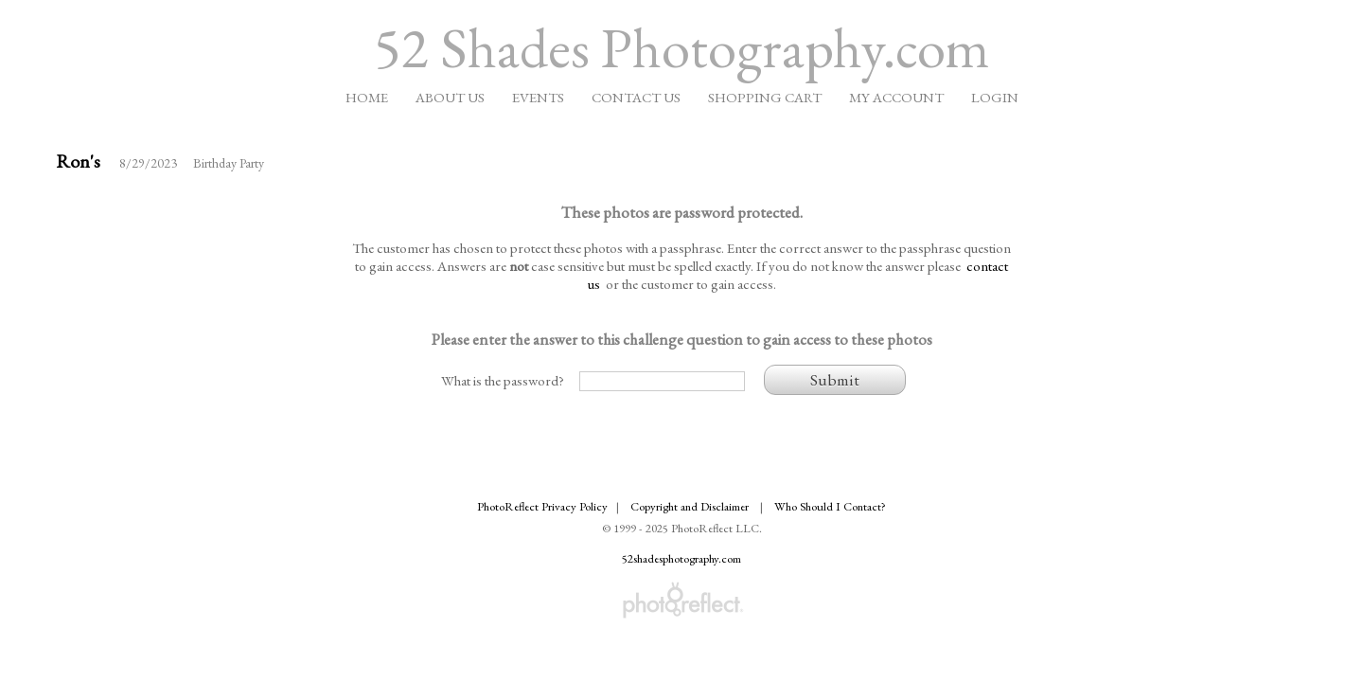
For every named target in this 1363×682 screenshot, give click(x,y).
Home (366, 97)
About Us (450, 97)
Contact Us (636, 97)
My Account (896, 97)
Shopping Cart (765, 97)
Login (994, 97)
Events (538, 97)
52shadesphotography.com (681, 558)
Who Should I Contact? (830, 506)
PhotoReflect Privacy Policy (542, 506)
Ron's (78, 161)
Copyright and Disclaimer (691, 506)
